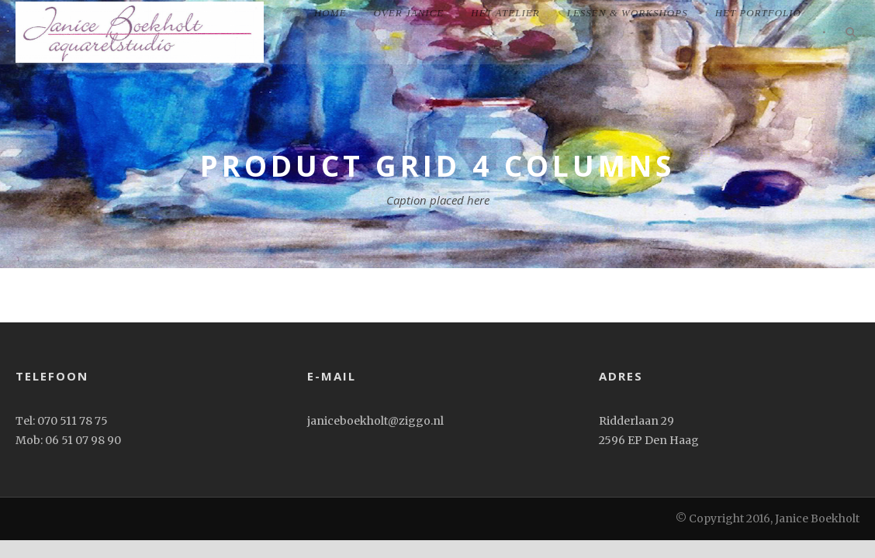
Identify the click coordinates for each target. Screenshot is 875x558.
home (330, 13)
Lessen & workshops (627, 13)
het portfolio (758, 13)
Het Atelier (505, 13)
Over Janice (408, 13)
